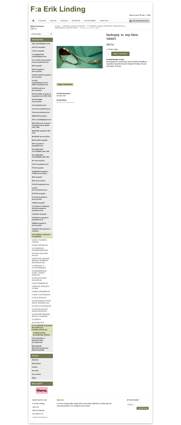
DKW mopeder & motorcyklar (38, 70)
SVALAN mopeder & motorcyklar (39, 198)
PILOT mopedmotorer (40, 164)
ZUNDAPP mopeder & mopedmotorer (40, 219)
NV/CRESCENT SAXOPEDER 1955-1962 (40, 156)
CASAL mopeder (38, 51)
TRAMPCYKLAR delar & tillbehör (41, 230)
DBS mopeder (37, 66)
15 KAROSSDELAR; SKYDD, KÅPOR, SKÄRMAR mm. (41, 302)
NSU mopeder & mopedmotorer (38, 145)
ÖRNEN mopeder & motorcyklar (39, 224)
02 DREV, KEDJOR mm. (40, 245)
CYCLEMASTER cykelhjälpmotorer (39, 55)
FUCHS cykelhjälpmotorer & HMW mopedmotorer (40, 83)
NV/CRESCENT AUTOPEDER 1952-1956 (40, 150)
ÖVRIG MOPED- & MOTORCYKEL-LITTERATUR (38, 340)
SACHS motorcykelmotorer (39, 189)
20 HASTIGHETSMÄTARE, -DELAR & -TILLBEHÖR (41, 315)
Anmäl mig (143, 408)
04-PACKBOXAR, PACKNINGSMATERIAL (40, 249)
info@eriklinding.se (40, 417)
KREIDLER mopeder (39, 116)
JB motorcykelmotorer (41, 112)
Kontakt (104, 20)
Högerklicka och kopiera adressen (66, 102)
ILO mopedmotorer (39, 105)
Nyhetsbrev (90, 20)
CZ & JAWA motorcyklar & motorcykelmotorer (41, 61)
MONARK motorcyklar (41, 136)
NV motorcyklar (38, 161)
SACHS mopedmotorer (40, 184)
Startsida (57, 26)
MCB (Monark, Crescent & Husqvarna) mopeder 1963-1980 (41, 125)
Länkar (64, 20)
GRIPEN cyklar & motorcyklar (38, 89)
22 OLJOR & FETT (38, 322)
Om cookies (36, 374)
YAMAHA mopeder (39, 214)
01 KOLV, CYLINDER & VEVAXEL (39, 241)
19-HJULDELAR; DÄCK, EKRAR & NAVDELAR (40, 310)
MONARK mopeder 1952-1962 (41, 132)
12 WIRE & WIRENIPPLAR (41, 291)
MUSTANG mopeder (39, 140)
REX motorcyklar (38, 181)
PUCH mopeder (38, 168)
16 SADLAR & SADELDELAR (41, 306)
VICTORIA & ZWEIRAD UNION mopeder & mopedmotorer (40, 208)
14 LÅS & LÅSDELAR (39, 298)
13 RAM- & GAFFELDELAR (41, 295)
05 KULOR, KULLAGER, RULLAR (40, 254)
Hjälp (34, 378)
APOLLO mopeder (38, 47)
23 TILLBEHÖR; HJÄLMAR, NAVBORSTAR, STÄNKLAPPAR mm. (42, 328)
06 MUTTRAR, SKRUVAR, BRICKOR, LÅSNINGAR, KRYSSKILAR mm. (41, 261)
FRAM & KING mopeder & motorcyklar (42, 76)
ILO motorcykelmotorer (41, 109)
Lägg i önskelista (65, 84)
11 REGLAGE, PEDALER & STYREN (40, 287)
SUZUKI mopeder (38, 193)
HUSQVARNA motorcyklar (37, 100)
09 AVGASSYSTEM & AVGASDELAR (39, 279)
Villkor (42, 20)
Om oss (53, 20)
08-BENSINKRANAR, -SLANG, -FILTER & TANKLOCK (40, 273)
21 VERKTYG (36, 319)
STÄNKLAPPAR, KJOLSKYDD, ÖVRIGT (41, 334)
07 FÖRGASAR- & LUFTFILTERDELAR (39, 267)
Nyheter (76, 20)
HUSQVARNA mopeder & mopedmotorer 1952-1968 (41, 95)
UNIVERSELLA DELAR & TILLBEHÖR (41, 235)
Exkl (149, 15)
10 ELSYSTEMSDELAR (40, 283)
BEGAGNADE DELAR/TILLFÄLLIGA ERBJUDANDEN (40, 348)
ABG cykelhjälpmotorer (41, 44)
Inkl (143, 15)
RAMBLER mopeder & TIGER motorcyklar (40, 172)
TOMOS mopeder (38, 203)
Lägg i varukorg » (120, 54)
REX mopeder (37, 177)
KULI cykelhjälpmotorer (41, 119)
